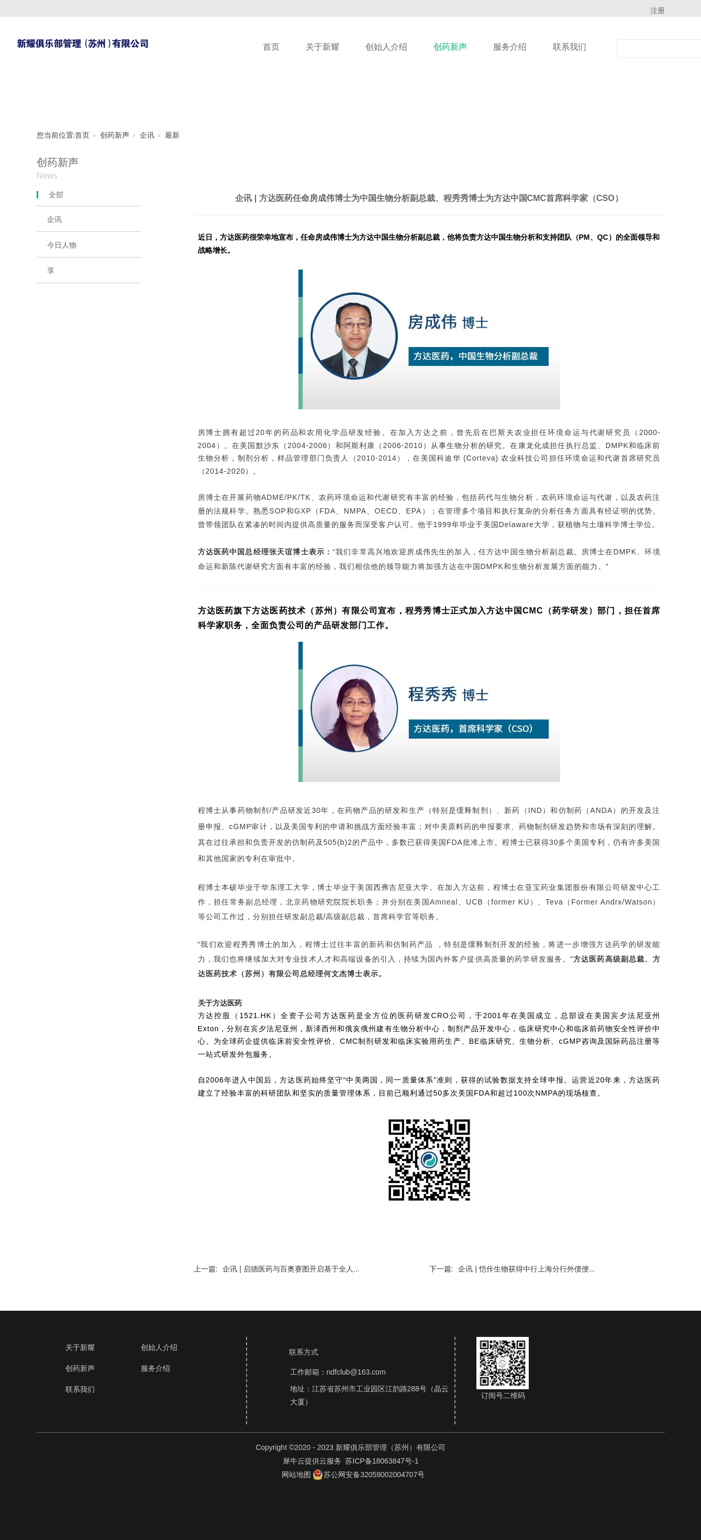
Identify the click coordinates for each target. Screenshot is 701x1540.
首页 (271, 46)
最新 (172, 135)
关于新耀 (322, 46)
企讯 (147, 135)
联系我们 (569, 46)
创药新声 (450, 46)
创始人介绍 (386, 46)
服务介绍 (510, 46)
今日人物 (61, 245)
